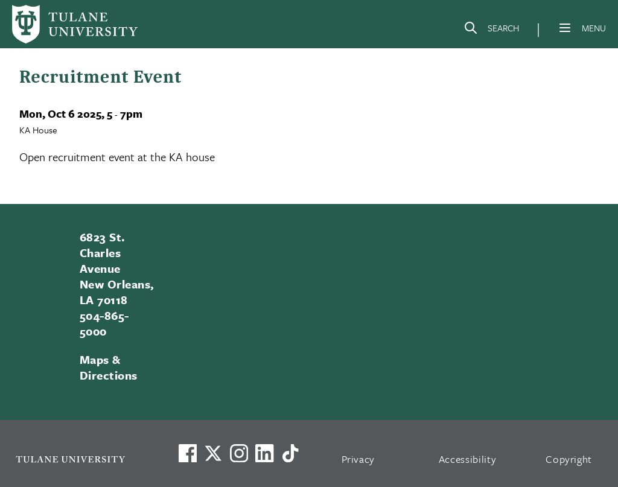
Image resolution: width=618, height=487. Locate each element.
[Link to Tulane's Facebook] (239, 453)
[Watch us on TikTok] (290, 453)
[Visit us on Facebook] (188, 453)
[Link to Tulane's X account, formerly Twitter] (213, 453)
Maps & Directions (109, 367)
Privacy (358, 458)
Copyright (569, 458)
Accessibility (468, 458)
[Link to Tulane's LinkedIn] (264, 453)
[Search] (491, 30)
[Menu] (565, 28)
